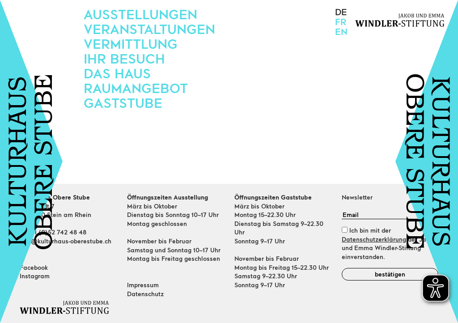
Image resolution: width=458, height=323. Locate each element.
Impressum (143, 285)
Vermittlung (131, 43)
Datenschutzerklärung (374, 239)
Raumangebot (136, 88)
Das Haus (117, 73)
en (341, 31)
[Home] (68, 307)
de (341, 11)
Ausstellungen (140, 14)
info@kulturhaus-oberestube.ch (65, 241)
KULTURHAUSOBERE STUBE (32, 161)
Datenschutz (145, 294)
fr (340, 21)
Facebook (34, 267)
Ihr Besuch (124, 58)
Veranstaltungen (149, 29)
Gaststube (123, 102)
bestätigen (390, 274)
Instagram (35, 276)
